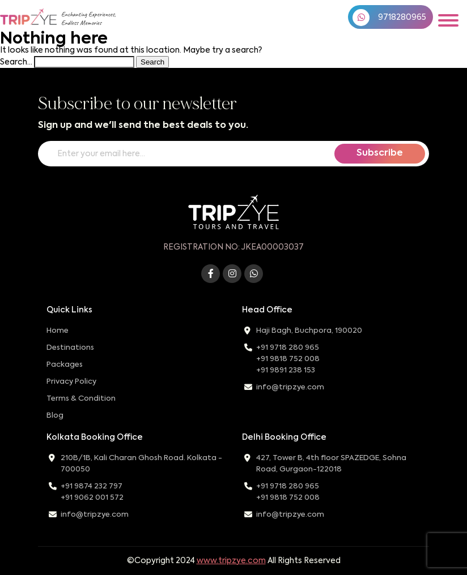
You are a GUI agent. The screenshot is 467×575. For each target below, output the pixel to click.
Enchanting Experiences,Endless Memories (88, 18)
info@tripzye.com (290, 387)
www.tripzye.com (231, 561)
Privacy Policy (71, 381)
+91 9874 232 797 (91, 486)
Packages (64, 364)
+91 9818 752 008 (288, 359)
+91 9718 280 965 (287, 347)
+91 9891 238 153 (285, 370)
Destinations (70, 347)
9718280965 (389, 17)
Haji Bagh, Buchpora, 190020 (309, 330)
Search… (16, 62)
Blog (54, 415)
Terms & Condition (81, 398)
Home (57, 330)
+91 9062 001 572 (92, 497)
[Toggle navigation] (448, 20)
